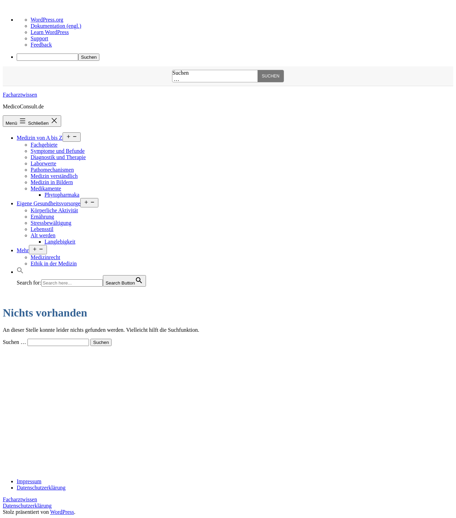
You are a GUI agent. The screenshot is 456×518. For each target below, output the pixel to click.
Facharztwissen (20, 95)
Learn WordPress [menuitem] (50, 32)
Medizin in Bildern (52, 182)
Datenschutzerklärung (27, 506)
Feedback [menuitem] (41, 45)
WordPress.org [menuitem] (47, 20)
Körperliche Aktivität (54, 210)
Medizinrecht (45, 257)
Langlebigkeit (59, 242)
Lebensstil (42, 229)
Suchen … (180, 76)
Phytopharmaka (61, 195)
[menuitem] (235, 57)
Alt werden (43, 235)
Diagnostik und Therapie (58, 157)
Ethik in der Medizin (54, 263)
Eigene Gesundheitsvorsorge (48, 203)
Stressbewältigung (51, 223)
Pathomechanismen (52, 170)
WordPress (62, 512)
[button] (20, 272)
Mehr (23, 250)
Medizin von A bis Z (40, 138)
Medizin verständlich (54, 176)
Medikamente (46, 188)
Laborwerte (43, 163)
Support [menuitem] (39, 38)
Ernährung (42, 217)
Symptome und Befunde (58, 151)
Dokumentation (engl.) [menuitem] (56, 26)
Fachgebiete (44, 145)
